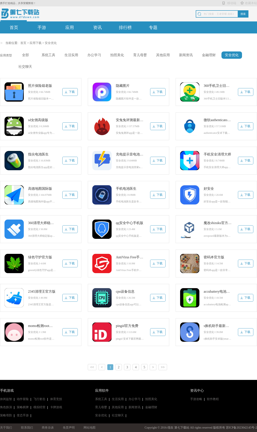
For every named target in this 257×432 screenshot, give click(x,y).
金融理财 (209, 55)
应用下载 (36, 43)
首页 (14, 27)
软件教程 (213, 399)
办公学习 (94, 55)
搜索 (243, 13)
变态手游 (23, 415)
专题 (153, 27)
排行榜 (125, 27)
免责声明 (69, 427)
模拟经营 (39, 407)
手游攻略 (196, 399)
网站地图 (90, 427)
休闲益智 (6, 399)
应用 (69, 27)
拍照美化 (117, 55)
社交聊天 (25, 66)
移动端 (231, 3)
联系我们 (27, 427)
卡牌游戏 (56, 407)
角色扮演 (6, 407)
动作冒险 (23, 399)
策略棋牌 (23, 407)
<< (92, 367)
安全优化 (51, 43)
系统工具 (48, 55)
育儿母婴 (140, 55)
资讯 (97, 27)
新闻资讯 (186, 55)
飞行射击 (39, 399)
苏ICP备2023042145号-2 (241, 427)
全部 (25, 55)
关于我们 (6, 427)
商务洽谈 (48, 427)
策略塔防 (6, 415)
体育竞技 (56, 399)
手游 (41, 27)
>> (163, 367)
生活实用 (71, 55)
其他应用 (163, 55)
